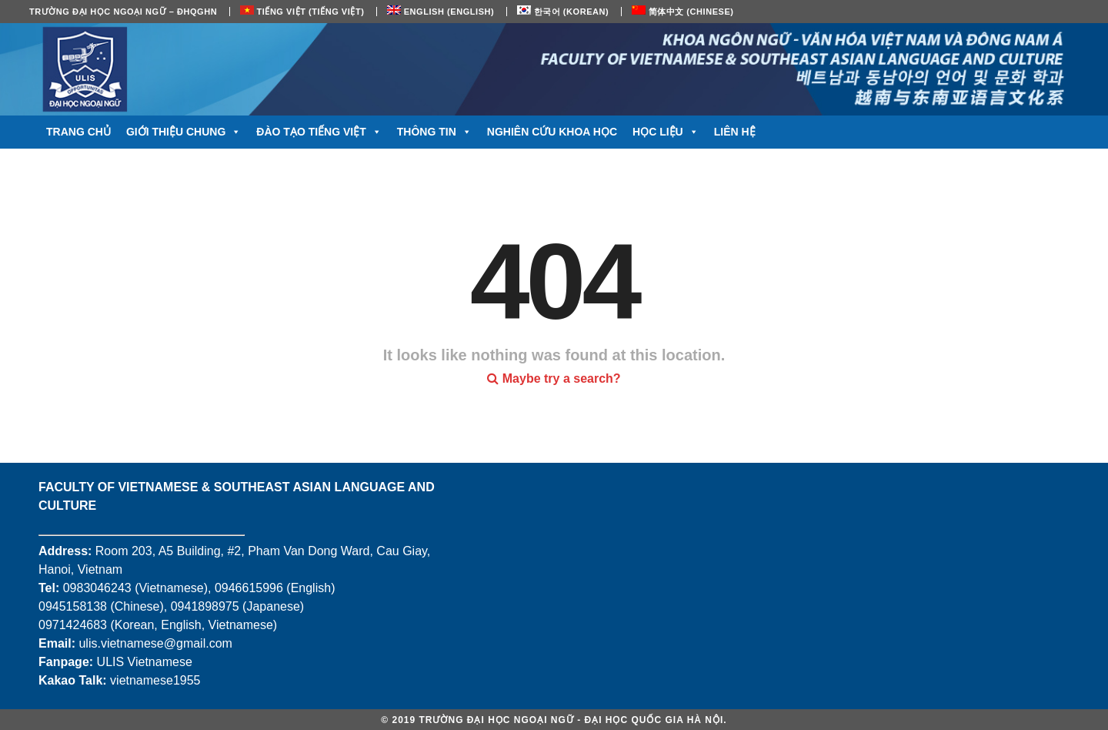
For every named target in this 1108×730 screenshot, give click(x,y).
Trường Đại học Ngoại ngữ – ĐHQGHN (123, 11)
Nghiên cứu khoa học (552, 132)
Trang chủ (78, 132)
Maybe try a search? (553, 378)
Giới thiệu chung (183, 132)
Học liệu (665, 132)
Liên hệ (735, 132)
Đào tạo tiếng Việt (318, 132)
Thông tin (434, 132)
